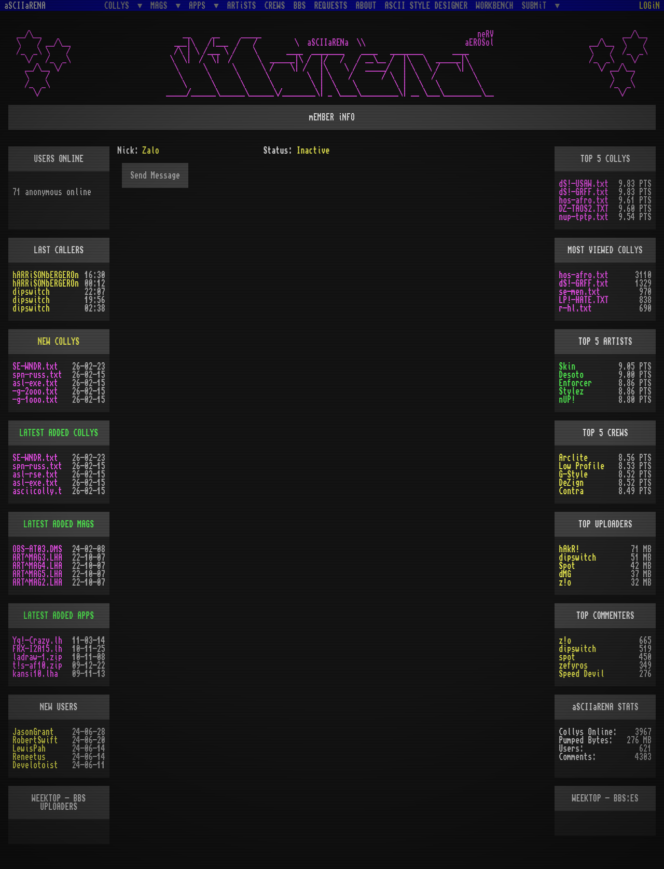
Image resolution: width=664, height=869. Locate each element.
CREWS (275, 6)
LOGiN (649, 6)
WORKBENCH (495, 6)
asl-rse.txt (35, 474)
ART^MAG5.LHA (37, 574)
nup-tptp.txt (583, 217)
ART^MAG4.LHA (37, 566)
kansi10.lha (35, 674)
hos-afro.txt (583, 200)
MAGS (160, 5)
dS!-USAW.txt (583, 184)
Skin (567, 366)
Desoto (571, 375)
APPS (199, 5)
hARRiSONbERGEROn (45, 275)
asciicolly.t (37, 491)
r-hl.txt (575, 308)
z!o (565, 582)
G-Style (573, 474)
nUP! (567, 400)
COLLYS (118, 5)
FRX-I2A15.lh (37, 649)
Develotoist (35, 765)
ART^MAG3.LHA (37, 557)
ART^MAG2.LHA (37, 582)
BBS (300, 6)
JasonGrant (33, 732)
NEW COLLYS (58, 341)
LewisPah (29, 748)
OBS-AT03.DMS (37, 549)
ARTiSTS (241, 6)
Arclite (573, 458)
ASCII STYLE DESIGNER (426, 6)
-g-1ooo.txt (35, 400)
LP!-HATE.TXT (583, 300)
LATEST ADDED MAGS (58, 524)
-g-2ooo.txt (35, 391)
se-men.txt (579, 292)
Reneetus (29, 757)
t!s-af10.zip (37, 665)
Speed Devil (581, 674)
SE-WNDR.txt (35, 366)
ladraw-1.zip (37, 657)
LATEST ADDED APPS (58, 616)
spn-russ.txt (37, 375)
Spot (567, 566)
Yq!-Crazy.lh (37, 640)
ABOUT (366, 6)
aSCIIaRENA (25, 6)
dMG (565, 574)
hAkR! (569, 549)
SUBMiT (536, 5)
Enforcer (575, 383)
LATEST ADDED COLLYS (58, 433)
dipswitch (31, 292)
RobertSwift (35, 740)
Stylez (571, 391)
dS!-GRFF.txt (583, 192)
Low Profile (581, 466)
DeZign (571, 483)
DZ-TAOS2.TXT (583, 209)
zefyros (573, 665)
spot (567, 657)
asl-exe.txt (35, 383)
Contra (571, 491)
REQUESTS (331, 6)
